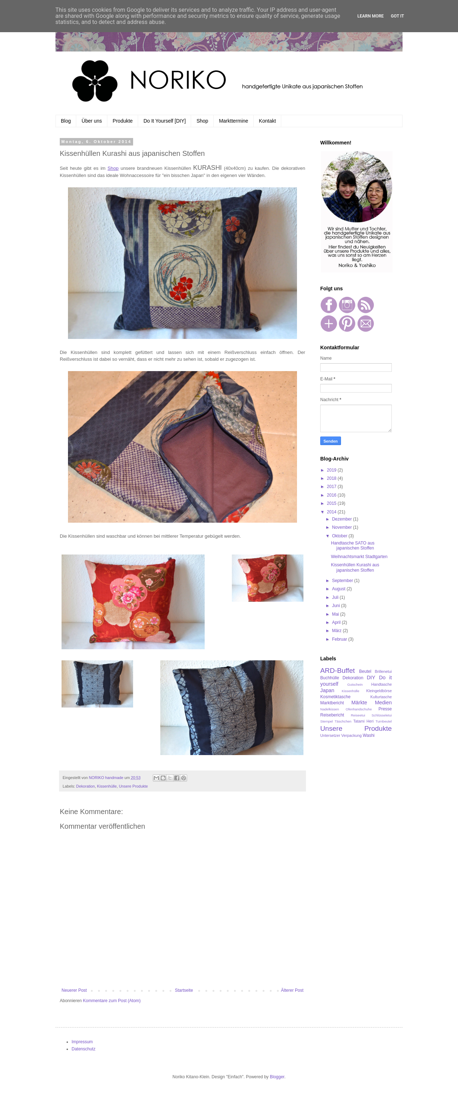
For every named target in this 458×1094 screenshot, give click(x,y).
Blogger (277, 1076)
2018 (332, 478)
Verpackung (351, 735)
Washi (369, 735)
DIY (371, 677)
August (339, 588)
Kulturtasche (381, 697)
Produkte (123, 121)
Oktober (340, 535)
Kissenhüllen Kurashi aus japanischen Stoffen (355, 567)
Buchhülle (329, 677)
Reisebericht (332, 715)
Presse (385, 708)
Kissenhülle (107, 786)
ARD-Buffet (337, 670)
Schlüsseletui (381, 715)
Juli (336, 597)
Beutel (365, 671)
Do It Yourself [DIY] (164, 121)
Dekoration (85, 786)
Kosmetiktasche (335, 696)
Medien (383, 702)
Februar (340, 639)
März (337, 630)
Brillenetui (383, 671)
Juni (336, 605)
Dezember (342, 519)
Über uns (92, 121)
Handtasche (381, 684)
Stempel (326, 721)
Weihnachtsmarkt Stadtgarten (359, 556)
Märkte (359, 702)
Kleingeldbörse (379, 691)
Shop (202, 121)
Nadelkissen (329, 709)
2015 (332, 503)
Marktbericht (332, 702)
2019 (332, 470)
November (342, 527)
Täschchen (343, 721)
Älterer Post (292, 990)
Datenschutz (84, 1048)
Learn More (370, 16)
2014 (332, 511)
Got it (397, 16)
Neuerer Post (74, 990)
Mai (336, 614)
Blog (66, 121)
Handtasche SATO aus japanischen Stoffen (353, 546)
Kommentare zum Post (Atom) (112, 1000)
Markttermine (233, 121)
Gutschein (354, 684)
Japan (327, 690)
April (337, 622)
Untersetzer (330, 735)
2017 (332, 486)
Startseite (184, 990)
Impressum (82, 1041)
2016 (332, 495)
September (343, 580)
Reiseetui (358, 715)
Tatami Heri (363, 721)
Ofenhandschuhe (359, 709)
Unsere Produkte (133, 786)
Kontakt (267, 121)
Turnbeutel (383, 721)
